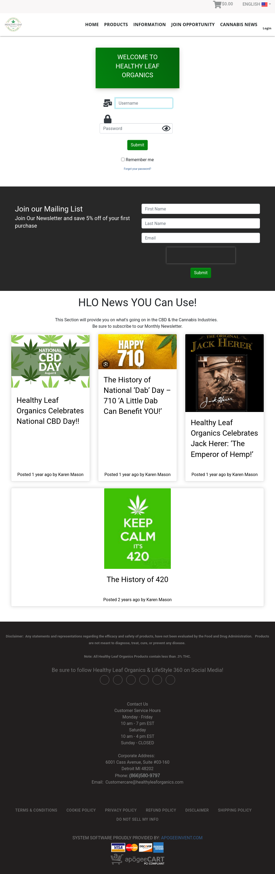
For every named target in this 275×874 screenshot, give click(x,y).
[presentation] (201, 255)
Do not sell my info (138, 819)
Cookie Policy (81, 810)
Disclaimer (197, 810)
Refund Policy (161, 810)
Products (116, 24)
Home (92, 24)
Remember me (140, 159)
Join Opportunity (193, 24)
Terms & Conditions (36, 810)
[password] (136, 128)
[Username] (144, 103)
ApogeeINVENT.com (181, 837)
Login (267, 24)
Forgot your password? (137, 168)
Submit (137, 144)
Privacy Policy (121, 810)
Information (149, 24)
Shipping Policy (235, 810)
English (255, 4)
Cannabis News (239, 24)
